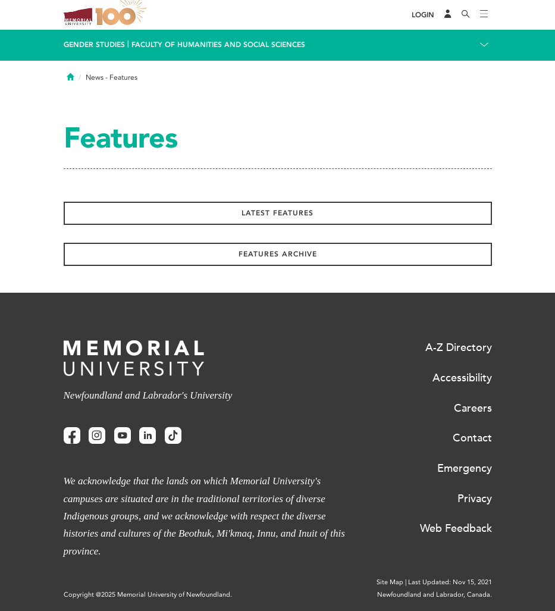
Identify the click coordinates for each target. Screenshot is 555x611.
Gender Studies (94, 44)
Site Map (390, 582)
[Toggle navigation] (484, 15)
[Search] (466, 15)
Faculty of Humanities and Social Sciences (218, 44)
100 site (123, 15)
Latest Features (277, 213)
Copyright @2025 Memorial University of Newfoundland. (148, 595)
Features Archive (278, 254)
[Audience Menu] (448, 15)
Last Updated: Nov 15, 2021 (450, 582)
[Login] (423, 15)
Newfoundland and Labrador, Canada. (434, 595)
